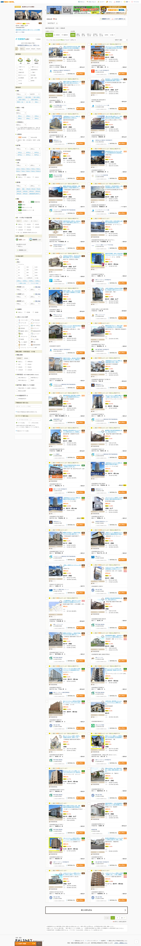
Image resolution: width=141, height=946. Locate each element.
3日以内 (33, 48)
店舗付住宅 (21, 72)
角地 (22, 333)
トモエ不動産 (56, 279)
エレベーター (36, 333)
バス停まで (25, 221)
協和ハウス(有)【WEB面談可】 (102, 70)
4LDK (36, 275)
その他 (20, 83)
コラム (110, 1)
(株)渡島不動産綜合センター (59, 244)
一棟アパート (21, 66)
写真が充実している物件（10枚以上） (27, 388)
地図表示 (65, 35)
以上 (20, 116)
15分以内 (20, 229)
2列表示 (50, 35)
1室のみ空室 (34, 137)
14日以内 (29, 369)
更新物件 (26, 358)
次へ (122, 917)
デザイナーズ (24, 336)
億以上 (36, 102)
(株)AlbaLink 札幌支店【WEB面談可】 (62, 70)
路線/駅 (37, 239)
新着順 (73, 35)
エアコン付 (23, 322)
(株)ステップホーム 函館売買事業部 (61, 692)
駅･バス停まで (34, 221)
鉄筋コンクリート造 (27, 207)
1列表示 (58, 35)
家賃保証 (23, 328)
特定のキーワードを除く (23, 430)
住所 (22, 239)
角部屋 (22, 339)
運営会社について (79, 940)
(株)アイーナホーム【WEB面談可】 (103, 279)
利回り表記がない (22, 380)
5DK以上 (20, 278)
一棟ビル (20, 69)
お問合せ (81, 73)
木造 (23, 202)
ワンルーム (21, 264)
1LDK (36, 267)
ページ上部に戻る (136, 942)
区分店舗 (33, 75)
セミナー (102, 1)
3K (19, 272)
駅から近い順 (101, 35)
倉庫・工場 (33, 77)
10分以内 (37, 227)
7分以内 (28, 227)
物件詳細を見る (71, 73)
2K (19, 269)
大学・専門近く (37, 325)
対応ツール (36, 45)
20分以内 (29, 229)
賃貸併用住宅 (34, 69)
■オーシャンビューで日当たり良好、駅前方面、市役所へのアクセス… (113, 670)
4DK (28, 275)
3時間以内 (29, 361)
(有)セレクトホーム (57, 314)
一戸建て (33, 72)
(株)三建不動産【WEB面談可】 (102, 349)
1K (19, 267)
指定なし (22, 48)
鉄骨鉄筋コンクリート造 (28, 210)
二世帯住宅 (29, 278)
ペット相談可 (24, 342)
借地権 (36, 312)
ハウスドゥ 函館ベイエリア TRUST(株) (104, 244)
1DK (28, 267)
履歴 (127, 1)
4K (19, 275)
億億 (28, 102)
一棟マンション (35, 66)
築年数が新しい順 (95, 35)
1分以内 (28, 224)
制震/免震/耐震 (36, 344)
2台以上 (37, 177)
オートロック (36, 322)
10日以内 (20, 369)
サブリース (36, 328)
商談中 (32, 380)
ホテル (20, 80)
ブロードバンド (24, 325)
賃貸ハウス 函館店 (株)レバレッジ (61, 589)
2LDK (36, 269)
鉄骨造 (23, 204)
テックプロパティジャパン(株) (102, 105)
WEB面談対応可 (22, 398)
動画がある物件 (22, 390)
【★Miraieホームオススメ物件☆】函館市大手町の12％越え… (71, 498)
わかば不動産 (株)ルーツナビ (59, 105)
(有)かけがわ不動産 (57, 175)
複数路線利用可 (37, 331)
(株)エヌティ (98, 556)
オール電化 (36, 339)
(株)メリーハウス (99, 657)
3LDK (36, 272)
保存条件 (118, 1)
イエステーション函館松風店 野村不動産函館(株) (64, 209)
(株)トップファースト (100, 314)
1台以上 (28, 177)
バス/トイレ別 (24, 320)
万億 (20, 102)
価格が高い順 (78, 35)
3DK (28, 272)
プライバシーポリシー (92, 940)
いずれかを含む (35, 422)
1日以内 (28, 48)
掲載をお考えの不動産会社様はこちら (118, 940)
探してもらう (92, 1)
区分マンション (22, 75)
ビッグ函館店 (56, 454)
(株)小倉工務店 (98, 589)
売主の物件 (23, 344)
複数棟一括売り (24, 331)
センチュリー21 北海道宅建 (101, 175)
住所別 (106, 35)
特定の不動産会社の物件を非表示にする (27, 411)
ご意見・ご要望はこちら (120, 943)
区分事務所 (21, 77)
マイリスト (136, 1)
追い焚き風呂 (36, 320)
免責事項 (103, 940)
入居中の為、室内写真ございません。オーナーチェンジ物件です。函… (113, 702)
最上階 (34, 336)
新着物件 (19, 358)
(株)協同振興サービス (58, 419)
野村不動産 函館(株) (99, 624)
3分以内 (37, 224)
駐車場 (32, 80)
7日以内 (38, 48)
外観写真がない (35, 377)
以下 (20, 97)
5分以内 (20, 227)
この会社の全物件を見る (58, 74)
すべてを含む (21, 422)
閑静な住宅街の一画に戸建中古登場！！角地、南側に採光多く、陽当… (113, 770)
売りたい (82, 1)
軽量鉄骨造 (37, 202)
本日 (19, 364)
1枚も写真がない (22, 377)
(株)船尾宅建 (94, 829)
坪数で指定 (37, 286)
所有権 (28, 312)
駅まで (18, 221)
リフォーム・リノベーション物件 (29, 347)
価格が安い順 (83, 35)
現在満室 (24, 137)
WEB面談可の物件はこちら (24, 45)
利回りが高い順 (89, 35)
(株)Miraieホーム (57, 140)
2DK (28, 269)
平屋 (34, 342)
